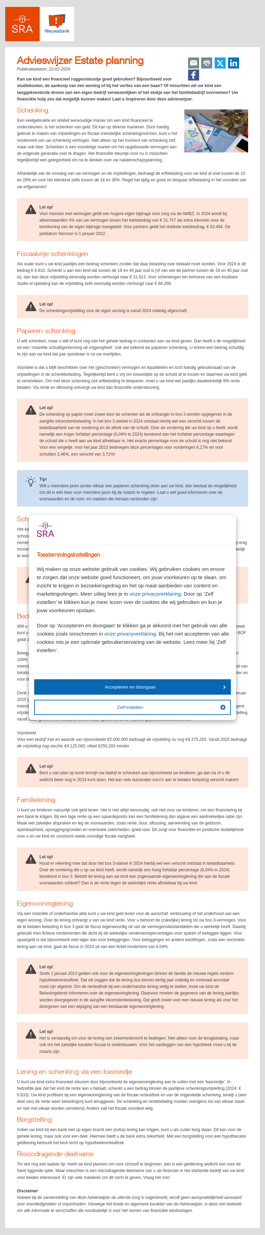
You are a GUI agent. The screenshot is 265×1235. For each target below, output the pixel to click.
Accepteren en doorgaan (165, 686)
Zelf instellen (171, 707)
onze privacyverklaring (155, 593)
